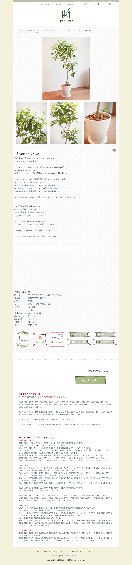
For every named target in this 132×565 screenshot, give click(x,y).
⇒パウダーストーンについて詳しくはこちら (36, 236)
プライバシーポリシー (61, 551)
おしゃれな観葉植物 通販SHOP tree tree (66, 560)
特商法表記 (48, 551)
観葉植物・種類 (49, 30)
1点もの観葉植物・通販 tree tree (27, 30)
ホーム (39, 551)
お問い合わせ (77, 551)
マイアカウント (89, 551)
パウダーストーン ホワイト (31, 33)
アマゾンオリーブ (65, 30)
